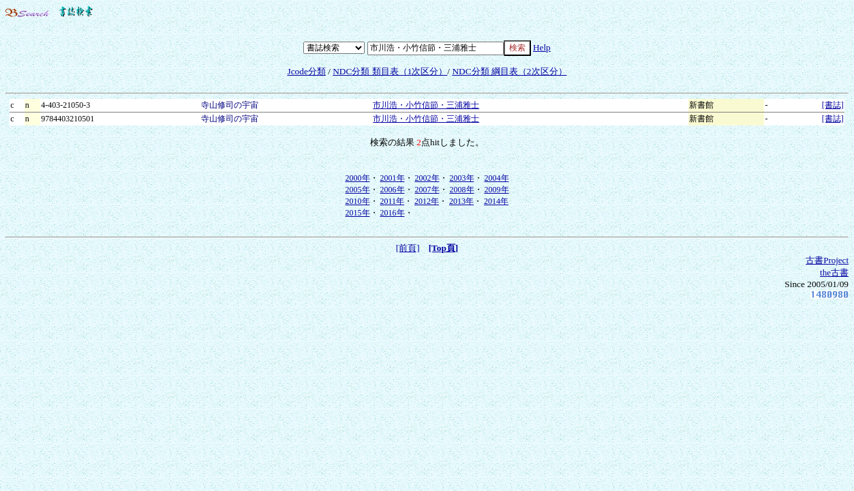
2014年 (496, 201)
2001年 (392, 178)
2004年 (497, 178)
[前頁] (408, 248)
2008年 (462, 189)
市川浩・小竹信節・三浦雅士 (426, 105)
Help (542, 47)
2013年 (461, 201)
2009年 (497, 189)
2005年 (358, 189)
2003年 (462, 178)
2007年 (427, 189)
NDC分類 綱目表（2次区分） (509, 71)
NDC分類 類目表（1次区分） (390, 71)
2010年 (358, 201)
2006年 (392, 189)
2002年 (427, 178)
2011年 (392, 201)
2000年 (358, 178)
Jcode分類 (306, 71)
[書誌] (833, 105)
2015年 (358, 213)
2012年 (426, 201)
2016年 (392, 213)
